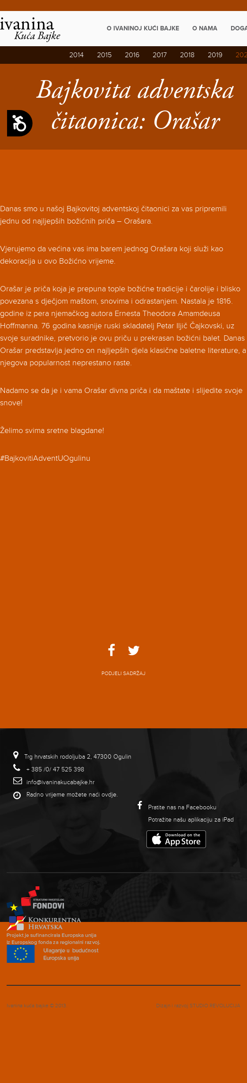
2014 (76, 55)
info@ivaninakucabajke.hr (60, 782)
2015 (104, 55)
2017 (160, 55)
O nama (204, 28)
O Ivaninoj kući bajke (143, 28)
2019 (215, 55)
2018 (187, 55)
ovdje (108, 794)
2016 (132, 55)
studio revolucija (215, 1005)
